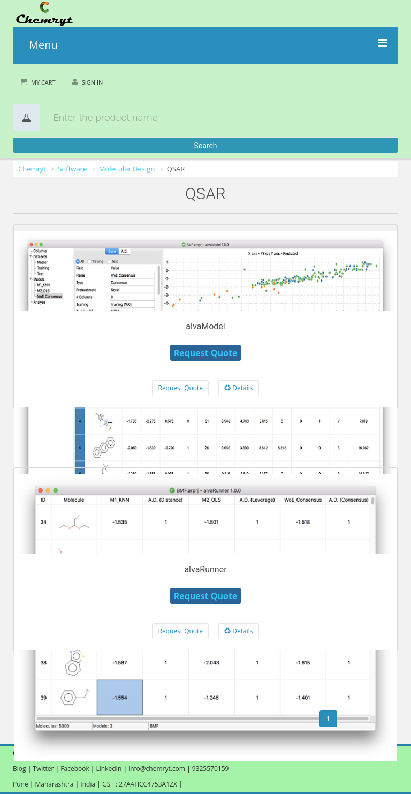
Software (72, 168)
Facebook (74, 768)
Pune (21, 784)
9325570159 (210, 768)
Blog (19, 768)
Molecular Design (127, 168)
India (88, 784)
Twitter (43, 768)
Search (205, 145)
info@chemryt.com (156, 768)
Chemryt (32, 168)
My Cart (43, 82)
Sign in (92, 82)
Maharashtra (55, 784)
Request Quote (180, 387)
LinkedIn (110, 768)
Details (238, 387)
